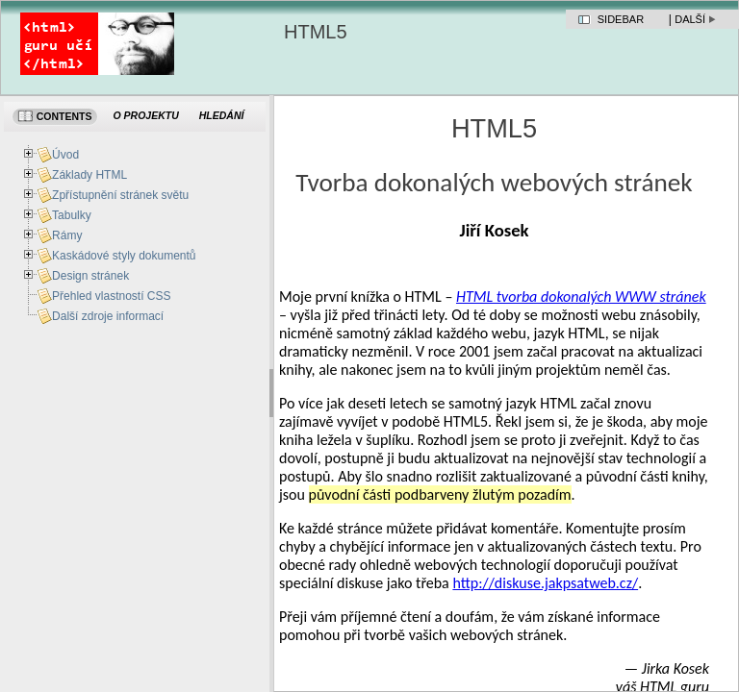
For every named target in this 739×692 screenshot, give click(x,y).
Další (690, 19)
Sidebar (621, 19)
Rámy (67, 235)
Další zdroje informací (108, 316)
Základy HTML (89, 175)
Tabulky (71, 215)
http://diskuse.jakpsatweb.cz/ (545, 583)
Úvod (65, 154)
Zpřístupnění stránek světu (120, 195)
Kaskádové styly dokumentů (123, 255)
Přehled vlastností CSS (111, 296)
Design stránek (90, 276)
